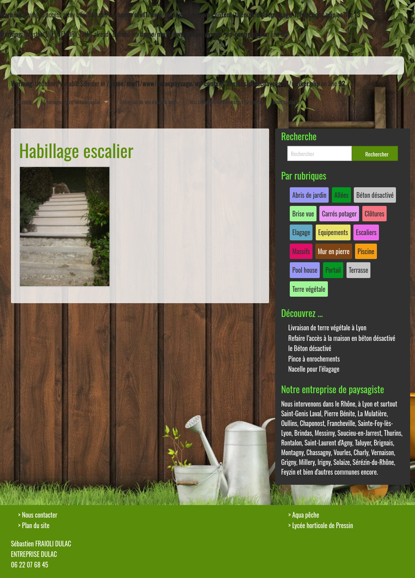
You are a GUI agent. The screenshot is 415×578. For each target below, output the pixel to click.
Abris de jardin (309, 195)
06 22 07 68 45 (29, 564)
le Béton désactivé (309, 348)
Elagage (301, 232)
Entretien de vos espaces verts (149, 102)
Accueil (24, 102)
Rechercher (377, 154)
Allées (341, 195)
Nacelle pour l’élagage (313, 369)
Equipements (333, 232)
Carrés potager (339, 213)
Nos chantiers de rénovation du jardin (225, 102)
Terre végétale (308, 289)
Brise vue (303, 213)
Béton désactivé (375, 195)
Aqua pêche (305, 515)
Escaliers (366, 232)
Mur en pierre (333, 251)
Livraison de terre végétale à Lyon (327, 327)
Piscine (365, 251)
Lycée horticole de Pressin (322, 525)
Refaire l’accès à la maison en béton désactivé (341, 338)
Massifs (301, 251)
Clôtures (374, 213)
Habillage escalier (76, 150)
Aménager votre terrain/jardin (71, 102)
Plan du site (35, 525)
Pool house (304, 270)
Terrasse (358, 270)
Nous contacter (287, 102)
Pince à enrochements (314, 359)
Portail (333, 270)
